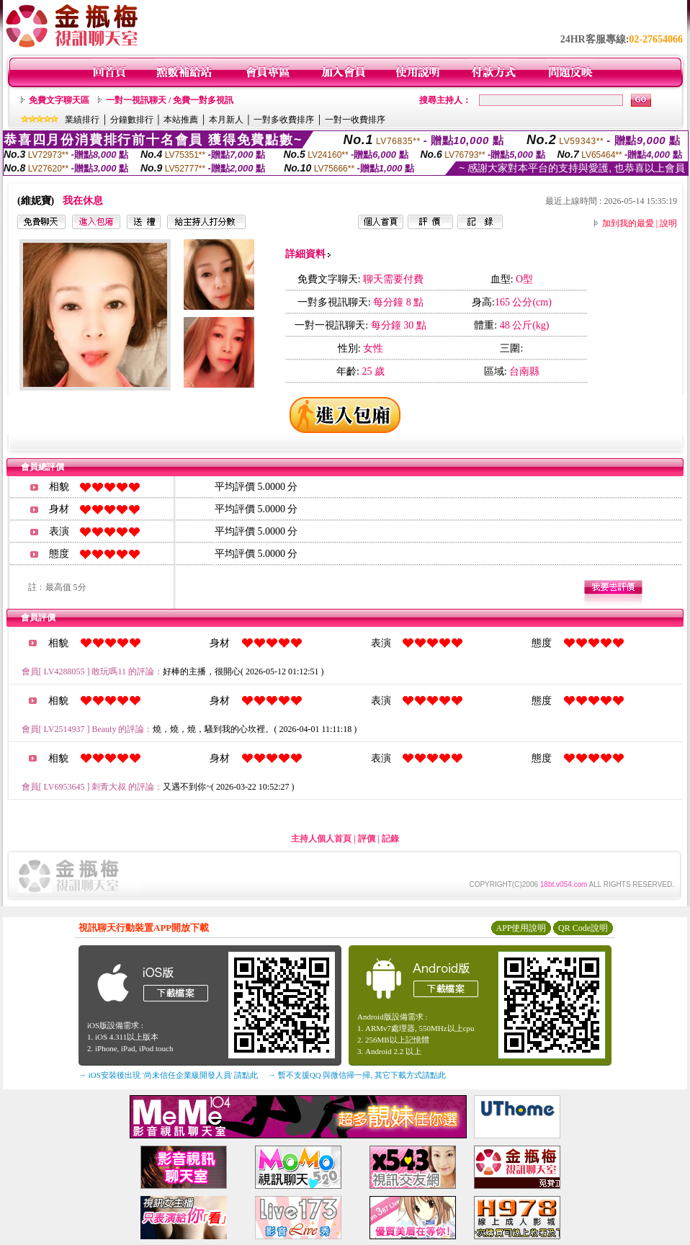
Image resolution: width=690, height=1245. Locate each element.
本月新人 (226, 120)
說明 (668, 223)
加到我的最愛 (628, 223)
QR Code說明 (583, 928)
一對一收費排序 (355, 120)
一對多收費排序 (284, 120)
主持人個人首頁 (321, 839)
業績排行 (82, 120)
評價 (366, 839)
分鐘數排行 (131, 120)
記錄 (390, 839)
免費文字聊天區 (59, 100)
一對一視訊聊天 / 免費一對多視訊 (169, 100)
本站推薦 (180, 120)
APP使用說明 (521, 928)
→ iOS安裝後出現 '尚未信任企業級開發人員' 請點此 (168, 1075)
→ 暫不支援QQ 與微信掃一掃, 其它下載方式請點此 (357, 1075)
